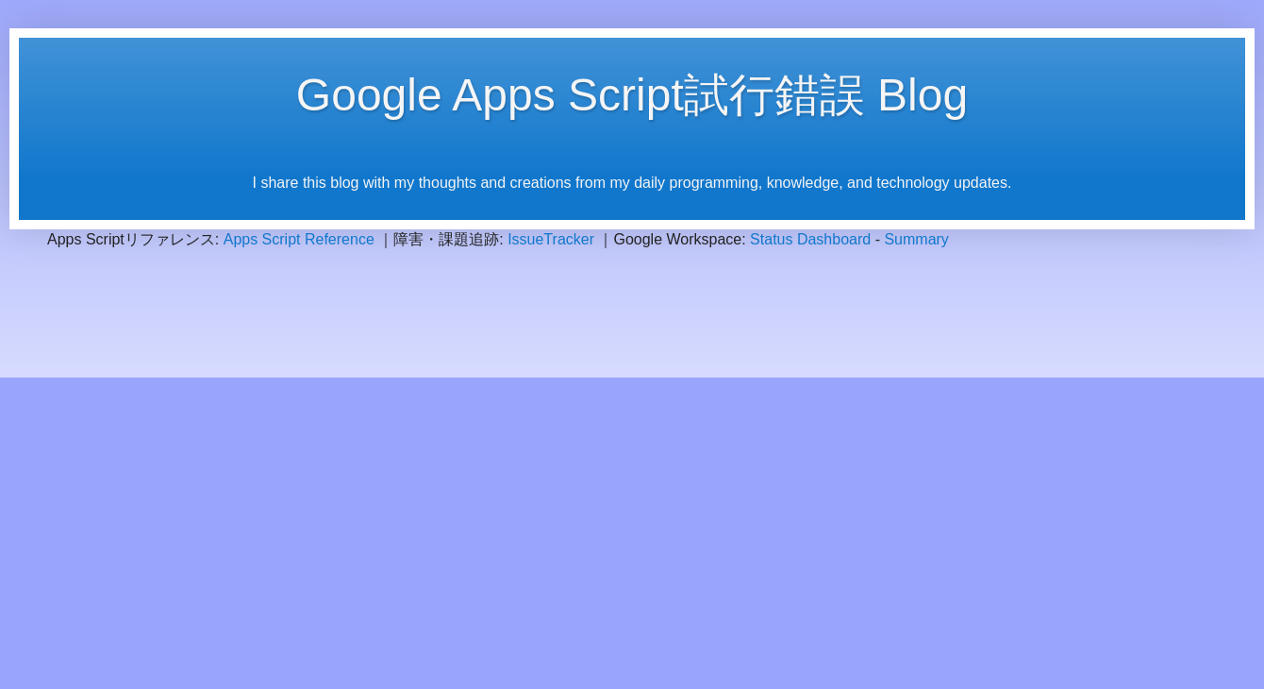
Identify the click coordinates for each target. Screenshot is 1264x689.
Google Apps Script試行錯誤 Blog (632, 95)
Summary (916, 239)
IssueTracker (550, 239)
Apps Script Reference (299, 239)
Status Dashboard (810, 239)
